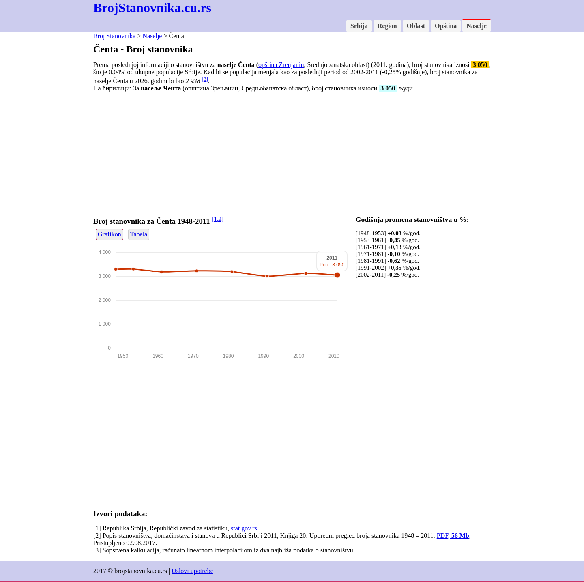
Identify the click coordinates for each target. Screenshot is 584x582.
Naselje (476, 25)
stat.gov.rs (244, 528)
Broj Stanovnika (114, 35)
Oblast (416, 25)
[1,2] (218, 218)
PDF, (453, 535)
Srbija (359, 25)
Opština (446, 25)
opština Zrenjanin (281, 64)
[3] (205, 79)
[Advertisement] (292, 155)
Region (387, 25)
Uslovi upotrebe (192, 570)
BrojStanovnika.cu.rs (152, 7)
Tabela (138, 234)
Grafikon (109, 234)
